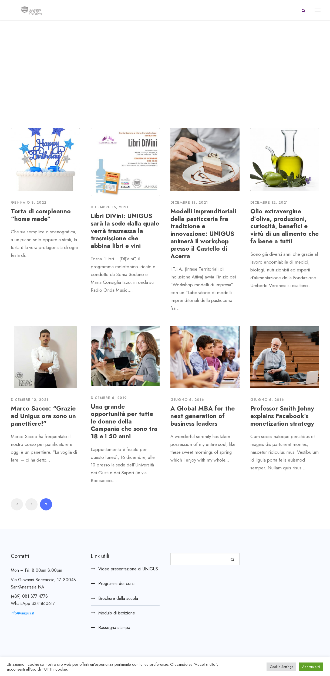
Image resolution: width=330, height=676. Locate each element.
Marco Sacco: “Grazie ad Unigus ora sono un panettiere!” (43, 416)
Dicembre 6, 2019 (109, 397)
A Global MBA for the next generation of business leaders (202, 416)
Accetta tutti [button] (311, 666)
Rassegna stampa (114, 627)
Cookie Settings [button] (281, 666)
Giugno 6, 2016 (187, 399)
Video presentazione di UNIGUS (128, 569)
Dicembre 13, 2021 (189, 202)
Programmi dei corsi (116, 583)
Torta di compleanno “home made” (41, 215)
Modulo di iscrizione (116, 613)
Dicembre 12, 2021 (269, 202)
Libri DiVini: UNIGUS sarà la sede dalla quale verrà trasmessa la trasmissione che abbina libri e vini (125, 230)
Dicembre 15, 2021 (109, 207)
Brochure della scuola (118, 598)
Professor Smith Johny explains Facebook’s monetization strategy (282, 416)
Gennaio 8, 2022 (28, 202)
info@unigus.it (22, 613)
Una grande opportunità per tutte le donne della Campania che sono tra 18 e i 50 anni (124, 421)
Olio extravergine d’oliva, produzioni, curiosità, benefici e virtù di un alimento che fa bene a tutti (284, 226)
